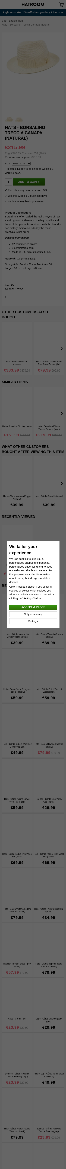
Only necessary (33, 614)
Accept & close (33, 607)
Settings (33, 621)
